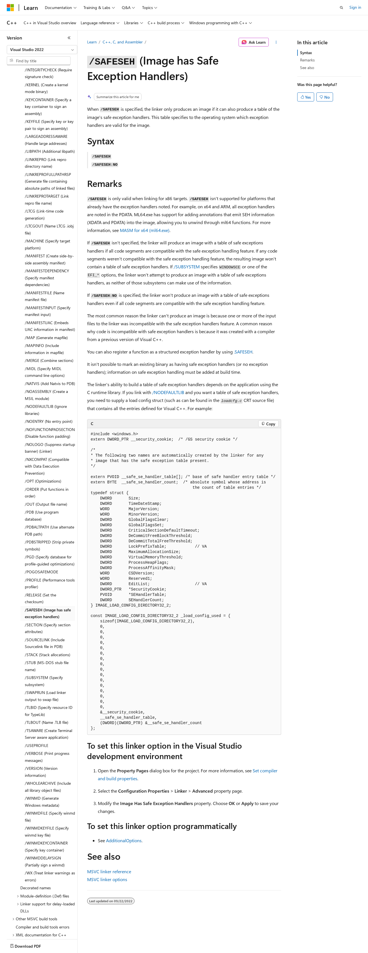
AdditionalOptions (124, 840)
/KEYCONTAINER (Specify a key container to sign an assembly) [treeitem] (48, 73)
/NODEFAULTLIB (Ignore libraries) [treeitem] (46, 377)
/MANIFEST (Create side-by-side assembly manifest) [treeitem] (49, 226)
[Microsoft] (10, 7)
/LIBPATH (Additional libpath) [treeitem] (50, 118)
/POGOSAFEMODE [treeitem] (41, 538)
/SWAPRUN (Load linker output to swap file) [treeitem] (45, 663)
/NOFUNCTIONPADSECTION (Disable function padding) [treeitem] (50, 400)
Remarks (307, 60)
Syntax (306, 52)
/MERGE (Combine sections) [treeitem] (49, 327)
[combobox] (42, 49)
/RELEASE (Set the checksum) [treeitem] (40, 565)
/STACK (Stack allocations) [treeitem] (47, 621)
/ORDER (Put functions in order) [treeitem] (47, 460)
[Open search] (341, 8)
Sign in (355, 7)
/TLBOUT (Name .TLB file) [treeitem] (46, 689)
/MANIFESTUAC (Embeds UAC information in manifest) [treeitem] (50, 293)
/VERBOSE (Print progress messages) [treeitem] (47, 724)
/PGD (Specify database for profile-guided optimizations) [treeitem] (49, 527)
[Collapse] (69, 38)
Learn (92, 42)
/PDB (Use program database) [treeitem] (42, 482)
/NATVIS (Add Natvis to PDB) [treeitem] (50, 350)
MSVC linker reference (109, 871)
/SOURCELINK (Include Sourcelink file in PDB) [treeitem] (45, 610)
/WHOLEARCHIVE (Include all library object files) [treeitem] (48, 754)
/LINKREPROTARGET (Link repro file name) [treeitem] (47, 166)
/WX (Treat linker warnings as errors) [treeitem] (50, 843)
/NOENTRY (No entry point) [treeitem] (48, 388)
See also (307, 67)
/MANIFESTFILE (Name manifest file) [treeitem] (44, 263)
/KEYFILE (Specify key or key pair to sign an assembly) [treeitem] (49, 92)
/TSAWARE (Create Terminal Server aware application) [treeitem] (48, 701)
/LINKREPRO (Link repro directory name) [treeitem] (45, 130)
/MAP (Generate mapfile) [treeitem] (46, 304)
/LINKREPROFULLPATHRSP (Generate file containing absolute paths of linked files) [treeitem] (50, 148)
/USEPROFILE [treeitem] (36, 712)
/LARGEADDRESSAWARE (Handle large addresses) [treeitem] (46, 107)
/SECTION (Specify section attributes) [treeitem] (47, 595)
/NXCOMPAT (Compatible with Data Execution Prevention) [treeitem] (47, 433)
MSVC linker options (107, 879)
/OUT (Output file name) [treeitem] (46, 471)
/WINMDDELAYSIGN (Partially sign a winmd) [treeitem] (45, 828)
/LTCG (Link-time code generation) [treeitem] (44, 181)
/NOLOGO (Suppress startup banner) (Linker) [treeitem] (50, 415)
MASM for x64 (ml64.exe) (144, 230)
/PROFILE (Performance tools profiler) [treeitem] (50, 550)
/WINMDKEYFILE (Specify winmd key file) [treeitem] (47, 798)
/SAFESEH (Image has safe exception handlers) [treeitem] (48, 580)
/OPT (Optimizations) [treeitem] (43, 448)
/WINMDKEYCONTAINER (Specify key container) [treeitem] (46, 813)
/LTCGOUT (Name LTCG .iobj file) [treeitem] (49, 196)
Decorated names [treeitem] (35, 854)
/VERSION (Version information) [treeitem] (41, 739)
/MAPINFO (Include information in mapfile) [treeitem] (44, 316)
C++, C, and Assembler (123, 42)
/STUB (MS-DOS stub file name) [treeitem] (47, 633)
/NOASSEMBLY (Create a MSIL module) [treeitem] (46, 362)
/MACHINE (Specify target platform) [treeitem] (47, 211)
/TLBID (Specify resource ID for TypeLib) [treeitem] (48, 678)
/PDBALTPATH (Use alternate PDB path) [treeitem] (49, 497)
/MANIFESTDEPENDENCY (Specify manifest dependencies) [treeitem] (47, 244)
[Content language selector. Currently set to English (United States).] (32, 944)
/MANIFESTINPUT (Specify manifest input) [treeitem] (47, 278)
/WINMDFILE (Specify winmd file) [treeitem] (50, 783)
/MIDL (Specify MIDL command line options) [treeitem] (45, 339)
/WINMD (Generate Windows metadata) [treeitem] (42, 768)
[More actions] (276, 42)
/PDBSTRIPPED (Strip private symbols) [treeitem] (49, 512)
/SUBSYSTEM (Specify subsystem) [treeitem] (44, 648)
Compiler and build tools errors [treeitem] (42, 894)
